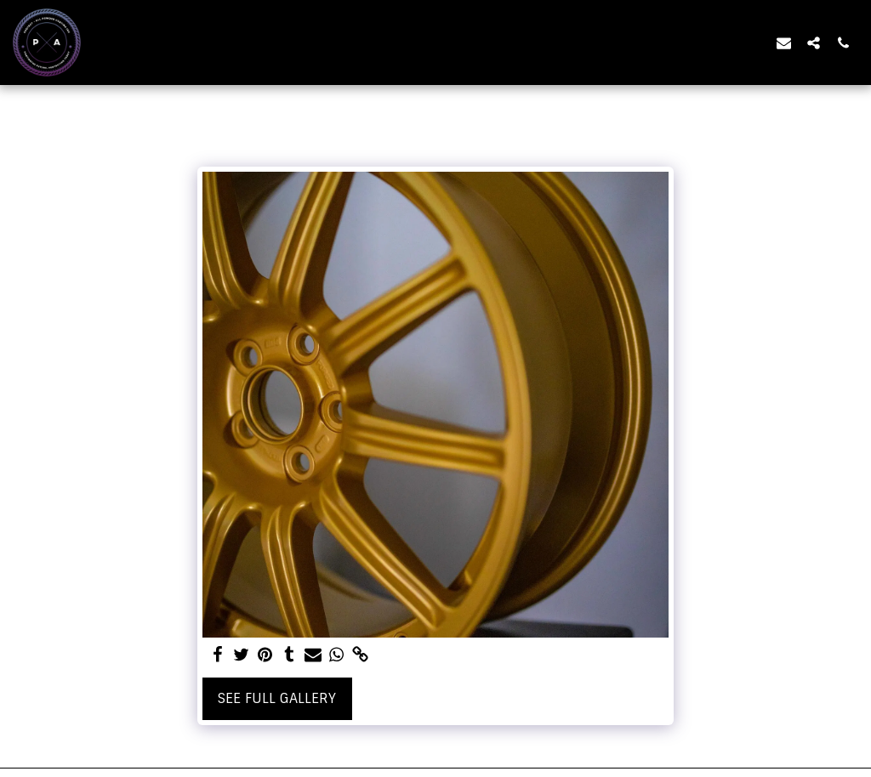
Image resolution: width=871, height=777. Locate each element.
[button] (784, 42)
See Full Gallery (277, 698)
